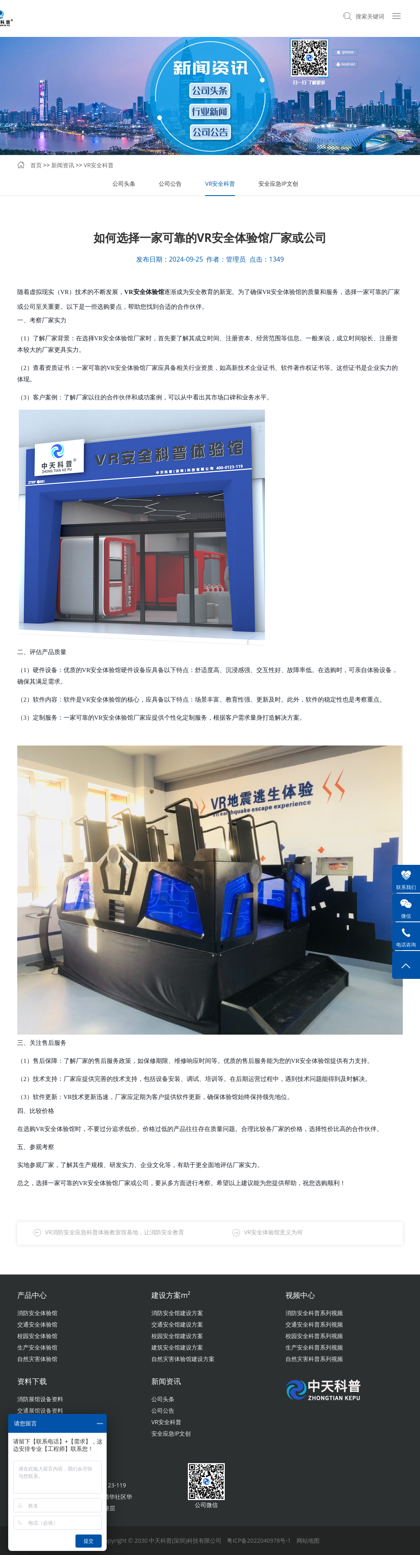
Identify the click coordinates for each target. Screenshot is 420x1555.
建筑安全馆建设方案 (177, 1347)
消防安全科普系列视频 (314, 1313)
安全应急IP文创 (278, 183)
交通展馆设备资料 (40, 1410)
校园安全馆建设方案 (177, 1336)
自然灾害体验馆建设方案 (183, 1359)
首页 (36, 165)
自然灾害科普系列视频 (314, 1359)
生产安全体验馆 (37, 1347)
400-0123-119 (107, 1485)
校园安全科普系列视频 (314, 1336)
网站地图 (308, 1540)
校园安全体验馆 (37, 1336)
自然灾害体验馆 (37, 1359)
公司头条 (123, 183)
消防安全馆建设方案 (177, 1313)
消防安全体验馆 (37, 1313)
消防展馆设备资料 (40, 1399)
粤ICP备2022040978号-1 (259, 1540)
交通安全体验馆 (37, 1324)
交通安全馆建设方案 (177, 1324)
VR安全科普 (99, 165)
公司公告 (170, 183)
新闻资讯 (62, 165)
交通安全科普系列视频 (314, 1324)
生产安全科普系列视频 (314, 1347)
